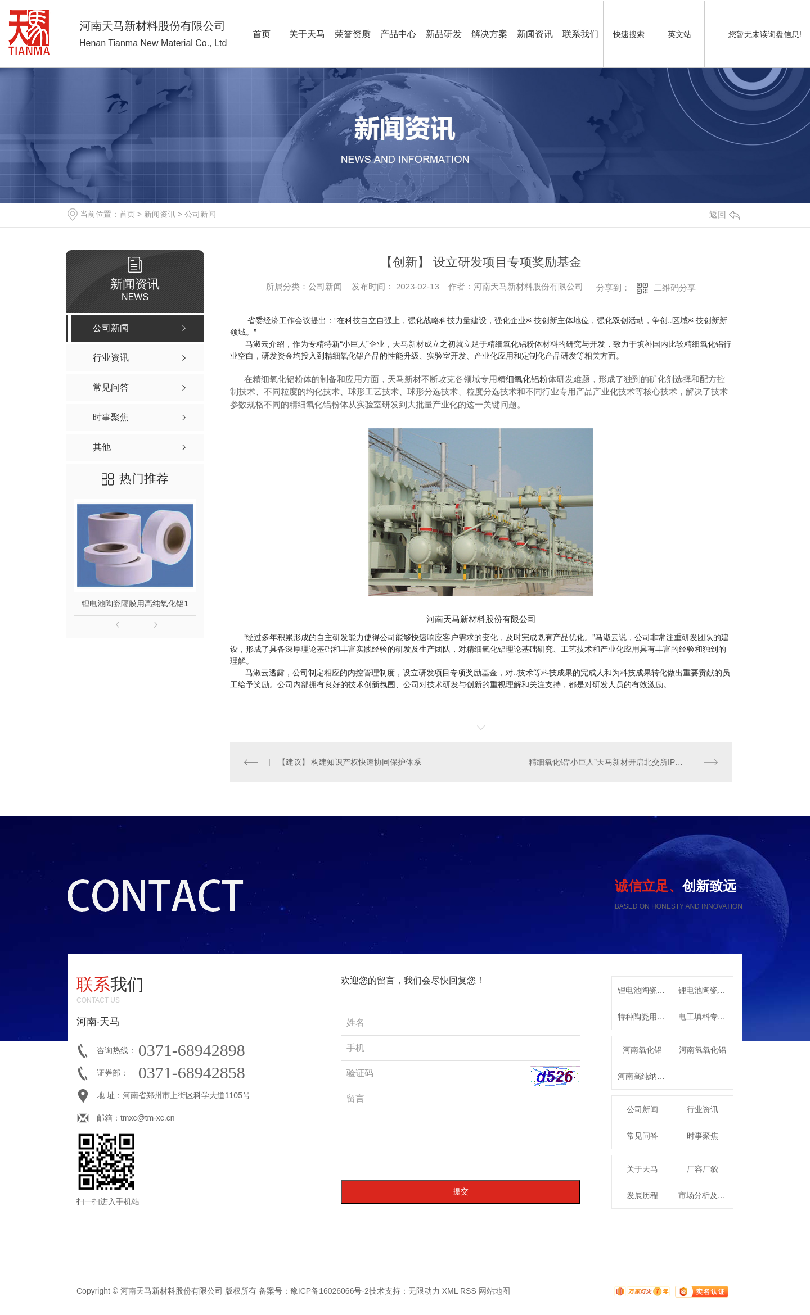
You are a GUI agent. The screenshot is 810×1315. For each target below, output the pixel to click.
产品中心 (398, 34)
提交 (461, 1191)
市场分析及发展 (706, 1195)
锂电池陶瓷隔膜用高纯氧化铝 (645, 990)
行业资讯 (702, 1109)
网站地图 (494, 1290)
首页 (262, 34)
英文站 (679, 34)
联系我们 (580, 34)
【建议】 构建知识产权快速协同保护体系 (350, 762)
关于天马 (307, 34)
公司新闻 (200, 214)
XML (450, 1290)
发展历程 (642, 1195)
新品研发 (444, 34)
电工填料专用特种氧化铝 (706, 1016)
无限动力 (424, 1290)
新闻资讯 (535, 34)
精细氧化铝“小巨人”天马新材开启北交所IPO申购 (613, 762)
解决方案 (489, 34)
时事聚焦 (702, 1135)
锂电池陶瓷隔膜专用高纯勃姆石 (706, 990)
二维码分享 (675, 287)
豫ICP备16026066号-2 (329, 1290)
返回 (724, 214)
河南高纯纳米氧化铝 (645, 1076)
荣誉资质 (353, 34)
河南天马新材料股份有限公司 (481, 619)
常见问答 (642, 1135)
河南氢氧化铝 (702, 1049)
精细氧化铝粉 (522, 379)
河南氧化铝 (642, 1049)
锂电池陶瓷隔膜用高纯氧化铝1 (135, 603)
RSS (468, 1290)
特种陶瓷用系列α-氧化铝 (645, 1016)
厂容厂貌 (702, 1168)
